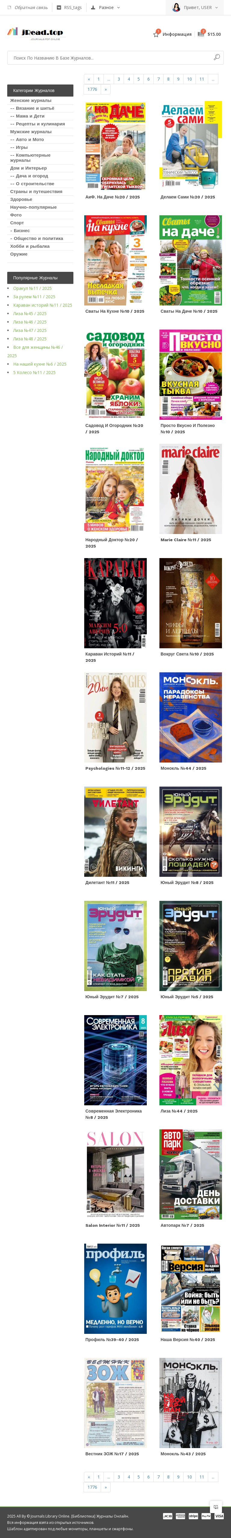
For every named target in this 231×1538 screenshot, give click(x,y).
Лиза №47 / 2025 (30, 330)
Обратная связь (27, 7)
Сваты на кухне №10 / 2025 (114, 311)
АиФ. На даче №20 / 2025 (112, 197)
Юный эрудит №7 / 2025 (112, 996)
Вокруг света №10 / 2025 (187, 654)
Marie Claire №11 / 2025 (186, 539)
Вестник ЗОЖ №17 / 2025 (112, 1453)
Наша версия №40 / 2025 (188, 1339)
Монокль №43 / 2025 (183, 1453)
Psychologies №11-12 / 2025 (115, 768)
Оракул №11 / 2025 (32, 288)
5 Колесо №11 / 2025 (34, 372)
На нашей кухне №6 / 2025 (39, 364)
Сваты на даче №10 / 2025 (189, 311)
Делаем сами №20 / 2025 (188, 197)
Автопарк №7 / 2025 (182, 1225)
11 (201, 79)
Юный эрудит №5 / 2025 (187, 996)
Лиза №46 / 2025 (30, 322)
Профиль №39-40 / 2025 (112, 1339)
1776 (92, 89)
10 (189, 79)
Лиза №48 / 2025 (30, 339)
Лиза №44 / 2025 (179, 1111)
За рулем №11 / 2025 (34, 296)
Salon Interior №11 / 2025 (112, 1225)
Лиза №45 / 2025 (30, 313)
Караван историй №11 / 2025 (42, 305)
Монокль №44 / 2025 (183, 768)
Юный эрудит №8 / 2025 (187, 882)
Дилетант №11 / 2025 (107, 882)
